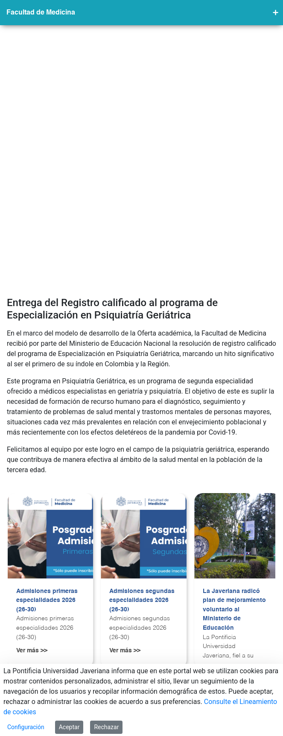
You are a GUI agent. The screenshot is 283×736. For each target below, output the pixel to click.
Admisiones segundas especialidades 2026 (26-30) (142, 440)
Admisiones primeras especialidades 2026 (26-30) (47, 440)
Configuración (25, 727)
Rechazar (106, 727)
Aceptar (69, 727)
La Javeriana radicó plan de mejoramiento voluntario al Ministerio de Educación (234, 449)
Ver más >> (31, 491)
